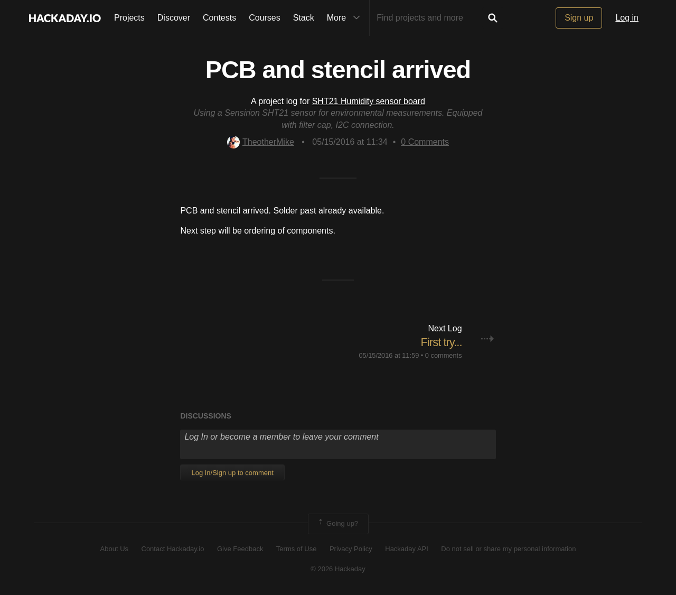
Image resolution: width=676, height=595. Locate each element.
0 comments (443, 355)
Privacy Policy (351, 549)
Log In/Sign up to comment (232, 473)
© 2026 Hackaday (338, 569)
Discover (173, 17)
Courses (264, 17)
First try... (441, 342)
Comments (425, 141)
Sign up (579, 17)
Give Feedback (240, 549)
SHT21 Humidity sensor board (368, 101)
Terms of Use (296, 549)
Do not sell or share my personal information (508, 549)
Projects (129, 17)
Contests (219, 17)
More (346, 18)
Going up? (337, 523)
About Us (114, 549)
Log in (627, 17)
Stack (303, 17)
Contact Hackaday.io (173, 549)
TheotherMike (260, 141)
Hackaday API (406, 549)
